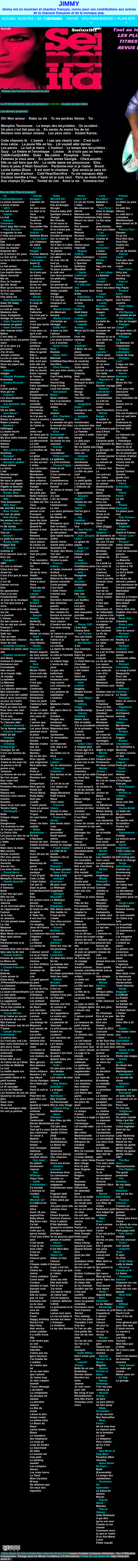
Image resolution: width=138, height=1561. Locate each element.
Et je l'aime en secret (13, 1016)
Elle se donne (38, 370)
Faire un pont (38, 700)
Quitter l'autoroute (36, 1119)
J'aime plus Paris (127, 1218)
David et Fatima (126, 532)
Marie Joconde (9, 275)
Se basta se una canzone (60, 442)
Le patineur (81, 1065)
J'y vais (55, 495)
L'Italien (121, 1013)
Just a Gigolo (104, 299)
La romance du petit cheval (83, 1024)
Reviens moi (37, 777)
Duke (37, 155)
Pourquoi (35, 514)
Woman (79, 694)
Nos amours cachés (37, 1067)
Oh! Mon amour (13, 118)
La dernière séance (37, 1403)
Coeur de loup (125, 355)
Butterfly (35, 621)
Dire (3, 587)
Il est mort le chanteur (51, 170)
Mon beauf (122, 602)
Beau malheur (59, 397)
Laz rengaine (124, 936)
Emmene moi (82, 884)
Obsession (81, 1187)
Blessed (55, 358)
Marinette (36, 471)
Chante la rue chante (104, 1526)
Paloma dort (58, 201)
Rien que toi (37, 786)
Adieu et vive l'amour (58, 1260)
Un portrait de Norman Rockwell (61, 286)
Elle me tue (7, 896)
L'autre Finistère (101, 252)
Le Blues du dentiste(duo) (58, 1140)
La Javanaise (124, 893)
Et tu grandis (8, 899)
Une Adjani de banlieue (105, 1214)
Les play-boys (83, 483)
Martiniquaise (124, 1071)
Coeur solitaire (39, 1276)
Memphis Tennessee (16, 126)
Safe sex (5, 633)
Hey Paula (122, 287)
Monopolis (102, 498)
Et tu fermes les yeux (13, 254)
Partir (77, 1224)
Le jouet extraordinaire (14, 991)
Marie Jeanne (104, 1150)
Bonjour (55, 1264)
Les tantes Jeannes (56, 1045)
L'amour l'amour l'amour (101, 1319)
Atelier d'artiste (39, 844)
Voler (99, 1187)
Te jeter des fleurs (61, 550)
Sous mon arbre (84, 1297)
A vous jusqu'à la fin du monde (84, 788)
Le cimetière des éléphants (38, 1437)
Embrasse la (124, 422)
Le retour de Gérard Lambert (126, 580)
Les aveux (102, 664)
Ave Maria (6, 658)
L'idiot (78, 205)
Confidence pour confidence (84, 568)
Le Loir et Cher (105, 651)
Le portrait (6, 615)
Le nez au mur (38, 462)
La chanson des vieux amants (84, 427)
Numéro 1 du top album (38, 1076)
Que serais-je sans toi (89, 170)
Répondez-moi (59, 728)
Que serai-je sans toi (81, 451)
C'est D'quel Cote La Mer (37, 877)
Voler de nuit (8, 642)
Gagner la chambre (80, 914)
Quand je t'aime (39, 1105)
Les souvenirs (83, 1108)
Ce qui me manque (36, 871)
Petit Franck (57, 795)
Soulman (6, 452)
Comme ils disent (11, 661)
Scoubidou (123, 823)
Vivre (86, 155)
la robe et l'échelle (61, 655)
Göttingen (6, 428)
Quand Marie (38, 523)
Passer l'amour (105, 1160)
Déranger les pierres (82, 834)
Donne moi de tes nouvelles (83, 858)
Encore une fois (60, 1003)
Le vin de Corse (84, 201)
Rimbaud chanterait (102, 724)
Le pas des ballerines (57, 672)
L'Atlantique (123, 440)
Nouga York (37, 217)
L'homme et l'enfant (37, 1192)
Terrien (78, 1313)
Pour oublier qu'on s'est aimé (104, 1444)
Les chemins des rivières (82, 1085)
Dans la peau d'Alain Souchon (24, 166)
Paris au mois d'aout (91, 177)
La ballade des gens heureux (59, 966)
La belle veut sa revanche (104, 917)
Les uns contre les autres (105, 482)
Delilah (120, 1236)
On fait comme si (11, 621)
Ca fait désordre (35, 1226)
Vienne (4, 446)
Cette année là (9, 976)
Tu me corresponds (58, 742)
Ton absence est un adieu (60, 255)
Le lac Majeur (104, 1303)
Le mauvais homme (103, 1122)
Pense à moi (58, 428)
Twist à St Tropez (36, 813)
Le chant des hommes (104, 1106)
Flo (118, 431)
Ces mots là (103, 566)
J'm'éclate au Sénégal (58, 323)
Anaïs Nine (123, 547)
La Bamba (102, 275)
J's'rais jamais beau (12, 921)
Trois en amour (39, 808)
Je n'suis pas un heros (85, 151)
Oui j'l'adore (123, 296)
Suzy (4, 151)
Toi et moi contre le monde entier (12, 1008)
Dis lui (100, 1236)
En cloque (122, 557)
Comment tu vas (84, 826)
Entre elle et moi (10, 1059)
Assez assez (82, 768)
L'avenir (37, 140)
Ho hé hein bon (105, 1426)
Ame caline (9, 144)
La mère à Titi (124, 566)
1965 (99, 988)
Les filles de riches (103, 1204)
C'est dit (5, 581)
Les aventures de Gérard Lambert (127, 586)
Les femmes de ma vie (14, 1092)
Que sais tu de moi (12, 951)
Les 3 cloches (59, 342)
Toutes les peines (122, 246)
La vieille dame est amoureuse (65, 162)
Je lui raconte (104, 1414)
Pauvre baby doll (61, 211)
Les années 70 (39, 997)
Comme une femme (57, 595)
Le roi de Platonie (11, 1089)
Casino (100, 997)
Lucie (99, 1539)
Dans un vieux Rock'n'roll (125, 1312)
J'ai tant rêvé (58, 1126)
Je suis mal (81, 948)
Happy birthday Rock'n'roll (39, 1321)
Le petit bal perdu (11, 538)
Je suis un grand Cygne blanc (84, 953)
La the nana (103, 220)
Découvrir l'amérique (122, 393)
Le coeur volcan (84, 1049)
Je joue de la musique (14, 599)
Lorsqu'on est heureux (83, 412)
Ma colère (52, 155)
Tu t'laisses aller (10, 722)
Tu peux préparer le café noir (61, 271)
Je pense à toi (105, 615)
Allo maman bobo (11, 330)
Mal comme (7, 850)
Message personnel (56, 831)
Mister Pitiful (38, 670)
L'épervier (80, 263)
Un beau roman (105, 765)
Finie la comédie (35, 402)
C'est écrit (91, 140)
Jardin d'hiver (59, 1129)
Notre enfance (38, 1071)
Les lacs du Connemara (103, 1131)
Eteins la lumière (10, 419)
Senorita (5, 863)
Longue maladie (101, 678)
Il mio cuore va (125, 850)
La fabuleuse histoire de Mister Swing (104, 808)
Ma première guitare (124, 816)
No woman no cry (11, 520)
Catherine (36, 312)
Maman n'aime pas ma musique (39, 746)
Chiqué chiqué (9, 817)
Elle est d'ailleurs (127, 413)
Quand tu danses (80, 387)
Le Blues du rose (126, 1224)
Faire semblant (39, 385)
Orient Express (59, 1215)
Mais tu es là (124, 446)
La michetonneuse (105, 923)
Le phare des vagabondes (82, 1070)
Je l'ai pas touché (11, 829)
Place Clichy (82, 1242)
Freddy (120, 835)
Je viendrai (7, 918)
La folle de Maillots (12, 1065)
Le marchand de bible (38, 1449)
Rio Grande (57, 220)
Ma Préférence (83, 1138)
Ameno (54, 413)
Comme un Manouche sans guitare (126, 1209)
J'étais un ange (105, 618)
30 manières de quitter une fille (105, 537)
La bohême (7, 679)
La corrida (56, 645)
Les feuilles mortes (81, 601)
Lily (118, 501)
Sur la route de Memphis (59, 240)
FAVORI (72, 18)
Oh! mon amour (10, 857)
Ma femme (6, 930)
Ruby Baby (37, 795)
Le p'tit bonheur (60, 462)
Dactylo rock (38, 1288)
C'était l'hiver (58, 590)
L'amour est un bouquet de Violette (105, 330)
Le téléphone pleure (12, 997)
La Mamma (7, 682)
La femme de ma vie (13, 774)
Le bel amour (8, 266)
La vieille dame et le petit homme (12, 1079)
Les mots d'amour (61, 339)
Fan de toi (102, 590)
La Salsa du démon (103, 1492)
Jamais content (10, 355)
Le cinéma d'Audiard (102, 1113)
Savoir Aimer (58, 541)
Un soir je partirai (11, 1111)
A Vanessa (7, 887)
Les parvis (9, 148)
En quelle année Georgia (58, 159)
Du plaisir (36, 1163)
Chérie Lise (103, 575)
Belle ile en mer (84, 1368)
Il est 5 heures (83, 468)
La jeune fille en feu (37, 144)
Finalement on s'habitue (39, 396)
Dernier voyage (105, 385)
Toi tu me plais (83, 1319)
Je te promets (83, 728)
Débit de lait (7, 734)
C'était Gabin (38, 881)
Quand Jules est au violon (60, 1061)
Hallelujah (80, 584)
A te (2, 385)
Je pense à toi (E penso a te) (10, 767)
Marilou (34, 752)
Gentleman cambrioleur (81, 464)
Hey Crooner (58, 1098)
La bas (78, 370)
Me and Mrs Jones (11, 508)
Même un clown (40, 633)
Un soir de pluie (10, 514)
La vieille (121, 1000)
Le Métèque (57, 887)
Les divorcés (104, 667)
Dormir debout (59, 609)
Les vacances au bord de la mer (104, 823)
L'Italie (4, 841)
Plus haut (122, 1105)
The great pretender (122, 1174)
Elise (119, 489)
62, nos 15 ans (105, 541)
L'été (3, 471)
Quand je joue (83, 1245)
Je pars (100, 1398)
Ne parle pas (37, 492)
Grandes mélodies (11, 759)
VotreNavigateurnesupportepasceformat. (51, 95)
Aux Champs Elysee (82, 650)
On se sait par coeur (13, 624)
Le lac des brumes (61, 1328)
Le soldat (56, 514)
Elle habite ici (58, 912)
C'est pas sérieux (35, 684)
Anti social (122, 1245)
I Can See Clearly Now (81, 629)
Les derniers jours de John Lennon (38, 1013)
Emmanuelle (124, 425)
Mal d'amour (8, 1022)
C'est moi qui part (11, 893)
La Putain (122, 997)
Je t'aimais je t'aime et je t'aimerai (58, 639)
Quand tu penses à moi (38, 528)
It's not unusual (126, 1239)
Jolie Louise (37, 596)
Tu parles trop (59, 266)
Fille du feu (81, 902)
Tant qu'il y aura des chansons (40, 1131)
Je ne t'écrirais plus (12, 906)
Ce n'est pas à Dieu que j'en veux (38, 318)
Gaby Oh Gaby (9, 302)
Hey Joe (79, 593)
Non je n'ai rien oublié (14, 694)
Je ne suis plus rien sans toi (39, 715)
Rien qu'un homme (12, 287)
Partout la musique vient (83, 1229)
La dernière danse (103, 1073)
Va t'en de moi (83, 1340)
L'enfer (34, 465)
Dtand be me (124, 1141)
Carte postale (58, 584)
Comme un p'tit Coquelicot (105, 1312)
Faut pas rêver (125, 260)
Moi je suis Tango (61, 1105)
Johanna (5, 771)
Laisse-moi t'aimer (103, 1256)
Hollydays (102, 906)
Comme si (6, 550)
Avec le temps (105, 211)
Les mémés (57, 933)
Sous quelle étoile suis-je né (104, 970)
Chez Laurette (105, 578)
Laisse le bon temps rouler (38, 1416)
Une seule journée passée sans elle (105, 844)
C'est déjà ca (8, 336)
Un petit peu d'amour (17, 173)
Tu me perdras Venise (67, 118)
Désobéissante (83, 850)
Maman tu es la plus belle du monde (105, 339)
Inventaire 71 (104, 609)
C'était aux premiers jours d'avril (13, 237)
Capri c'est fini (59, 1267)
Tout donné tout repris (103, 1287)
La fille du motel (36, 1410)
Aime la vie (70, 181)
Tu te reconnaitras (104, 1174)
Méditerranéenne (85, 217)
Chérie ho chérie (36, 1272)
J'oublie (79, 964)
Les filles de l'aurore (123, 1339)
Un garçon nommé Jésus (38, 1155)
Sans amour (37, 541)
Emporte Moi (8, 250)
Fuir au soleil (104, 593)
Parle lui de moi (10, 860)
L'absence (36, 930)
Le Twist (35, 1475)
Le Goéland (57, 1325)
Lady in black (124, 1264)
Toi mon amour (105, 376)
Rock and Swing (36, 607)
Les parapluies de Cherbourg (105, 865)
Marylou (35, 630)
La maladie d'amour (103, 1085)
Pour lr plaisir (58, 1221)
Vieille (120, 685)
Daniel (100, 584)
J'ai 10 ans (7, 351)
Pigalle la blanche (11, 486)
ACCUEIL (9, 18)
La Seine (121, 1273)
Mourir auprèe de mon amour (39, 653)
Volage (54, 293)
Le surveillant (104, 1138)
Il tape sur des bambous (125, 366)
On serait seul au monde (83, 1204)
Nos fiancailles (105, 1417)
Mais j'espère (124, 443)
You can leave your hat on (83, 638)
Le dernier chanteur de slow (37, 970)
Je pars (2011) (105, 1401)
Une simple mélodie (103, 978)
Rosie (53, 731)
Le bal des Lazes (102, 929)
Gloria (100, 896)
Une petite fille (39, 226)
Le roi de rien (104, 661)
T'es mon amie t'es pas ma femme (105, 1166)
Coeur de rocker (84, 823)
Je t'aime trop (38, 1377)
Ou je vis (121, 235)
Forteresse (102, 762)
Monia (120, 309)
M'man (34, 1481)
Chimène (121, 621)
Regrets (101, 1365)
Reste (33, 532)
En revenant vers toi (37, 1308)
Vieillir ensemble (36, 577)
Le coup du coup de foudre (39, 1443)
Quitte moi (122, 477)
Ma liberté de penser (58, 519)
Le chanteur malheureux (7, 987)
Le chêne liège (59, 661)
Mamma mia (81, 214)
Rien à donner (38, 538)
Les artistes (37, 1000)
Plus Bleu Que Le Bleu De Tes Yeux (39, 502)
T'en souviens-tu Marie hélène (39, 562)
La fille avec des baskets (103, 629)
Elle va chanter (9, 247)
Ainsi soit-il (103, 284)
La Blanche (123, 560)
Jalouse (5, 902)
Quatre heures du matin (105, 718)
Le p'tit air (102, 400)
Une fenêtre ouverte (123, 301)
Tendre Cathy (8, 808)
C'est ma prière (105, 1233)
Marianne (102, 682)
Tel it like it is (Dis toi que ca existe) (61, 246)
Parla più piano (125, 765)
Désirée (55, 1000)
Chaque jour (104, 759)
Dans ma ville (58, 1279)
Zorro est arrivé (60, 1163)
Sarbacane (57, 734)
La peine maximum (12, 201)
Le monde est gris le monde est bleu (61, 424)
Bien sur (35, 309)
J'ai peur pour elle (61, 1206)
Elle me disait (38, 358)
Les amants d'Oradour (37, 993)
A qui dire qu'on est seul (105, 1520)
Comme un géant (11, 324)
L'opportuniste (83, 492)
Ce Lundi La (103, 563)
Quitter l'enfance (84, 1273)
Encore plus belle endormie (11, 1051)
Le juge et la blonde (82, 1054)
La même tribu (39, 1420)
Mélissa (79, 1147)
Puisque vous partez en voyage (61, 843)
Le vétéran (102, 1147)
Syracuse (56, 1150)
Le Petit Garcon (126, 1010)
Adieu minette (125, 544)
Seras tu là (102, 514)
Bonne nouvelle (60, 581)
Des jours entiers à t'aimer (84, 846)
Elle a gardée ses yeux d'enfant (104, 1248)
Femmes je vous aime (17, 159)
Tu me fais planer (102, 730)
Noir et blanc (58, 526)
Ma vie (4, 278)
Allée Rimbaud (105, 1515)
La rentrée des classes (39, 960)
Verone (120, 805)
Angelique (102, 875)
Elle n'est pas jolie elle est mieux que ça (38, 364)
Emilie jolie (81, 881)
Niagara (79, 1175)
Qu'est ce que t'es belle (104, 372)
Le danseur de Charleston (125, 344)
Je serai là (102, 1056)
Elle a (33, 355)
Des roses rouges (102, 311)
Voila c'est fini (125, 1120)
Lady (33, 719)
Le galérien (57, 459)
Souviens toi (58, 547)
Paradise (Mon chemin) (105, 1458)
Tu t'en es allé (83, 1328)
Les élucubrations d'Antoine (11, 399)
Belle (3, 814)
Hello (99, 263)
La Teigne (122, 569)
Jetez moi (36, 431)
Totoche (35, 569)
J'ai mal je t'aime (60, 1291)
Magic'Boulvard (60, 792)
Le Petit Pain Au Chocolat (84, 663)
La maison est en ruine (105, 641)
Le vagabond (8, 1000)
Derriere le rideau (80, 840)
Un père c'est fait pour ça (20, 129)
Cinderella (36, 688)
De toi (54, 961)
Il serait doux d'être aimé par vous (59, 1199)
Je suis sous (38, 208)
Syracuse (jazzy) (60, 1153)
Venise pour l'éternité (81, 246)
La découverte (39, 440)
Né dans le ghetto (11, 480)
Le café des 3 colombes (124, 216)
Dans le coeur (38, 348)
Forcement (81, 906)
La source (80, 321)
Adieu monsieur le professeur (84, 259)
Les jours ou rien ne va (14, 835)
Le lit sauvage (9, 1086)
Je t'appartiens (59, 1013)
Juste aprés (81, 367)
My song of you (84, 1392)
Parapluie (71, 155)
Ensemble (6, 379)
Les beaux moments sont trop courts (59, 679)
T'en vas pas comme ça (104, 1388)
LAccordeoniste (60, 336)
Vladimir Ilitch (104, 1184)
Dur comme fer (59, 612)
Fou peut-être (82, 909)
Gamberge (36, 407)
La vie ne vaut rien (11, 358)
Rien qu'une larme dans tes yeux (105, 1279)
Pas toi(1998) (82, 379)
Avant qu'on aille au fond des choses (84, 777)
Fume (33, 1316)
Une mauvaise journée (83, 614)
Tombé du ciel (48, 181)
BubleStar (80, 1371)
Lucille (100, 829)
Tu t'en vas (7, 293)
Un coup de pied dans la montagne (103, 737)
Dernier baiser (83, 1374)
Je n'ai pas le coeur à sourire (39, 418)
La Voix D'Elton (39, 964)
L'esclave (122, 961)
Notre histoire (38, 495)
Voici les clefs (59, 976)
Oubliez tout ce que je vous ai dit (105, 694)
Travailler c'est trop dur (83, 1324)
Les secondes (38, 468)
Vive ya (5, 532)
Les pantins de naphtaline (59, 693)
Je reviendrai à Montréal (125, 748)
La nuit (4, 217)
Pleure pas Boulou (122, 467)
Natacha (79, 373)
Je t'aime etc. (82, 958)
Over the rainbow (79, 338)
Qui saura (102, 1273)
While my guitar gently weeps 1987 (126, 1154)
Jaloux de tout (83, 939)
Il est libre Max (59, 1248)
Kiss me (5, 557)
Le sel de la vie (59, 783)
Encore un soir (83, 358)
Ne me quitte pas (85, 446)
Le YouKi (121, 694)
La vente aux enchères (58, 1018)
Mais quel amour (10, 936)
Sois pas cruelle (35, 800)
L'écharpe (56, 1322)
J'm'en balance (59, 1297)
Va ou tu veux (38, 572)
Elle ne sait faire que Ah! (20, 162)
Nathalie (55, 1049)
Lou (2, 844)
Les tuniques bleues (38, 1468)
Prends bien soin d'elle (14, 948)
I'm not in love (9, 211)
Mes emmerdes (10, 691)
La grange (122, 1380)
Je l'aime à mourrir (62, 633)
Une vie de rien (83, 1334)
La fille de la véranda (81, 993)
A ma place (7, 416)
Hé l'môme (36, 410)
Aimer (120, 798)
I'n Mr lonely (8, 526)
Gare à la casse (84, 918)
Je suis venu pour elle (82, 1388)
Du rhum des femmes (124, 1067)
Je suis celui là (125, 1095)
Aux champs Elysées (17, 181)
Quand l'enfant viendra (125, 473)
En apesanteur (9, 590)
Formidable (7, 667)
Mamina (101, 1506)
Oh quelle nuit (125, 820)
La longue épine (84, 1007)
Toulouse (35, 220)
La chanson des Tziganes (40, 935)
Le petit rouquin (101, 656)
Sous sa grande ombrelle (84, 1302)
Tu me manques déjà (87, 173)
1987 (3, 563)
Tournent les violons (82, 399)
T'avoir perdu (38, 805)
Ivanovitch (80, 930)
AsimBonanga (83, 710)
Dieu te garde (38, 351)
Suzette (34, 612)
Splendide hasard (102, 519)
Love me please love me (105, 960)
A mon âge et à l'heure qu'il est (84, 751)
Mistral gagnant (126, 599)
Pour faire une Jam (12, 710)
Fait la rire (56, 1285)
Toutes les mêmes (122, 828)
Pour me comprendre (103, 503)
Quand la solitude (35, 1110)
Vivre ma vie (37, 587)
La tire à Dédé (124, 572)
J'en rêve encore (60, 921)
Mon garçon (37, 1062)
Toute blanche (125, 985)
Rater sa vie (38, 118)
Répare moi (7, 792)
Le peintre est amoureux (124, 950)
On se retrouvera (61, 765)
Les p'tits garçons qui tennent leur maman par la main (38, 1040)
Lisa (53, 700)
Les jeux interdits (79, 607)
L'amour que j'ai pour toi (38, 724)
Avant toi (6, 572)
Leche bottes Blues (16, 170)
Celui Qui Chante (102, 436)
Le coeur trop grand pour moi (84, 1045)
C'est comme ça (60, 474)
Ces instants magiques (58, 1183)
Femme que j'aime (81, 555)
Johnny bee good (11, 875)
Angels (120, 737)
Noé (76, 1178)
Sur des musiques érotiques (61, 1232)
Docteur (79, 853)
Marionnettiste (125, 449)
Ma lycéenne (124, 333)
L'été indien (81, 670)
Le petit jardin (83, 480)
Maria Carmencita (103, 494)
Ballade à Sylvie (102, 203)
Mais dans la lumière (104, 1263)
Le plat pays (82, 440)
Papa (3, 939)
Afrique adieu (104, 991)
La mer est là (8, 257)
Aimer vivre (81, 719)
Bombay (101, 550)
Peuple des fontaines (57, 721)
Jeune (120, 1221)
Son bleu (121, 606)
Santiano (80, 266)
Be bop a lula (58, 875)
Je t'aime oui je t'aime (14, 1062)
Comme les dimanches (37, 693)
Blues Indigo (82, 798)
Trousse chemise (11, 719)
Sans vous (7, 1101)
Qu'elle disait (8, 284)
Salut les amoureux (80, 678)
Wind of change (126, 860)
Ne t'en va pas (9, 777)
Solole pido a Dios (61, 544)
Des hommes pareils (58, 604)
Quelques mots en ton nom (84, 1263)
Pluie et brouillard (36, 773)
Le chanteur (37, 278)
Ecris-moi (122, 410)
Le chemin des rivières (83, 1036)
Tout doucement (10, 501)
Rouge (78, 391)
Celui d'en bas (9, 569)
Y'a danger (57, 296)
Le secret (35, 1019)
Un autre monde (126, 1117)
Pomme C (6, 627)
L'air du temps (59, 498)
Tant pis (121, 783)
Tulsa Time (36, 1178)
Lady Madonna (125, 1135)
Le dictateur (7, 1083)
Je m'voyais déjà (10, 673)
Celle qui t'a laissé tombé (38, 1232)
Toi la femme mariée (13, 728)
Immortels (6, 306)
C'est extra (102, 214)
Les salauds (103, 670)
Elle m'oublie (82, 722)
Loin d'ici (102, 673)
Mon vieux (36, 489)
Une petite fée (83, 1331)
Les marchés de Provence (60, 1039)
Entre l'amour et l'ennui (38, 375)
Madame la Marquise (122, 522)
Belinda (5, 973)
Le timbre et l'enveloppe (31, 151)
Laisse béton (124, 563)
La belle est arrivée (81, 981)
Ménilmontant (124, 220)
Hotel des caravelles (80, 926)
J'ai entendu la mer (12, 826)
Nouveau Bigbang (80, 1183)
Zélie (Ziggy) (104, 526)
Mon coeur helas (84, 1160)
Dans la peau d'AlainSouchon (40, 889)
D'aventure (123, 906)
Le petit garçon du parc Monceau (39, 982)
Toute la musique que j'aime (82, 737)
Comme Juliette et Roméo (102, 890)
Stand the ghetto (10, 489)
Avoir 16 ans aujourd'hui (37, 1214)
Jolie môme (103, 217)
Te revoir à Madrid (36, 1137)
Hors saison (57, 621)
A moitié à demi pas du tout (104, 422)
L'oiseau (5, 618)
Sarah (119, 1019)
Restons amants (84, 1279)
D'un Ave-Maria (105, 1536)
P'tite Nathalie (59, 1224)
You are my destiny (123, 277)
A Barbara (36, 838)
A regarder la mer (11, 232)
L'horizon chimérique (81, 1122)
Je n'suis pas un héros (38, 274)
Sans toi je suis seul (56, 177)
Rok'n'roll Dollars (127, 1356)
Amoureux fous (60, 1172)
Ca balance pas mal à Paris (105, 430)
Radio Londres (9, 422)
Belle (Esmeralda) (103, 1471)
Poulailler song (9, 361)
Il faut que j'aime (102, 604)
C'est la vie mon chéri (36, 1247)
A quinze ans (8, 1037)
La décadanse (125, 890)
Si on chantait (83, 1285)
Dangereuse (7, 823)
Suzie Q (35, 263)
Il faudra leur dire (61, 624)
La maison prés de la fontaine (105, 1431)
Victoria (101, 1181)
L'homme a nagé (84, 1117)
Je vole (100, 1068)
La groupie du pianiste (105, 451)
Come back (37, 1279)
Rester (78, 1276)
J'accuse (101, 1031)
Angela (78, 756)
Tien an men (8, 636)
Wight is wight (105, 749)
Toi (90, 118)
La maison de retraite (104, 816)
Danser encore (9, 584)
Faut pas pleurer (35, 390)
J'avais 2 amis (38, 710)
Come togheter (125, 1126)
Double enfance (84, 863)
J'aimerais (36, 413)
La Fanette (81, 431)
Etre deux (102, 587)
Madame (5, 927)
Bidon (4, 333)
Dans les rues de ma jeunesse (60, 947)
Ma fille (120, 1016)
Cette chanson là (14, 140)
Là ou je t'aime (39, 955)
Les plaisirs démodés (13, 688)
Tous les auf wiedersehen (124, 981)
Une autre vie (8, 296)
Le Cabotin (7, 685)
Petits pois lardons (81, 1238)
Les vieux (80, 443)
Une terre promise (61, 275)
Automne (80, 771)
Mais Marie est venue (13, 933)
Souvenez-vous (84, 1307)
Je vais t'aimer (105, 1059)
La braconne (124, 927)
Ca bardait (36, 1187)
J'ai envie (56, 1288)
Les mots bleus (10, 869)
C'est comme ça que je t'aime (104, 1227)
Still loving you (125, 857)
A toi (77, 645)
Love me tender (60, 388)
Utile (77, 1337)
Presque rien (58, 725)
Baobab (35, 860)
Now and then (124, 1138)
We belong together (122, 727)
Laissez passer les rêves (105, 457)
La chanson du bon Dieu (125, 436)
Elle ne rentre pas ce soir (38, 1296)
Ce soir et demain (11, 566)
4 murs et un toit (10, 459)
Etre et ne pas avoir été (104, 1018)
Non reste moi (9, 780)
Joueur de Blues (102, 794)
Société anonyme (61, 235)
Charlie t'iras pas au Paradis (61, 996)
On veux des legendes (37, 1489)
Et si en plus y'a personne (10, 347)
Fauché (34, 1313)
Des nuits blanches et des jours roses (14, 1045)
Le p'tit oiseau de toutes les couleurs (61, 1031)
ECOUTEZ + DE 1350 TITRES (40, 18)
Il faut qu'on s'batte (57, 917)
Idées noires (8, 465)
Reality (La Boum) (122, 641)
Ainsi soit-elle (38, 673)
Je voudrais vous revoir (81, 363)
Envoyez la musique (36, 381)
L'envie (78, 731)
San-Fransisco (105, 410)
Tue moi (55, 554)
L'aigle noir (7, 434)
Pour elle (121, 676)
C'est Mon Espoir (80, 819)
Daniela (34, 1291)
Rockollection (83, 1395)
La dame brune (9, 431)
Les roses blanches (12, 495)
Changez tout (104, 774)
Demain (121, 232)
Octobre (55, 716)
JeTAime (101, 909)
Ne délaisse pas (40, 1484)
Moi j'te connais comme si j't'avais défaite (84, 1154)
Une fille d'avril (83, 1398)
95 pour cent (58, 884)
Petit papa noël (125, 1230)
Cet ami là (36, 884)
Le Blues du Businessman (9, 963)
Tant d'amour (82, 1310)
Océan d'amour (10, 853)
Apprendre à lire (84, 759)
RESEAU (54, 18)
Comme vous (104, 581)
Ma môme (80, 532)
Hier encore (7, 670)
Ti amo (120, 1255)
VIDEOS (107, 18)
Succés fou (7, 866)
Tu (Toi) (120, 1258)
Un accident (88, 126)
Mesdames (36, 474)
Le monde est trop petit (38, 1455)
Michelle (55, 970)
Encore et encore (61, 615)
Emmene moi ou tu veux (38, 1302)
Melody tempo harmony (9, 476)
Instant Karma (86, 133)
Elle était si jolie (10, 244)
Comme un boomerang (123, 871)
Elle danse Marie (60, 814)
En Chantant (104, 1013)
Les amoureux (83, 1080)
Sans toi (121, 480)
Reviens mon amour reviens (22, 133)
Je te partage (124, 924)
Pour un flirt (103, 707)
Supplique (56, 890)
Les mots (102, 1377)
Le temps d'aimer (80, 1113)
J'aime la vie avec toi (13, 762)
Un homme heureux (123, 1361)
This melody (82, 1316)
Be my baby (123, 1184)
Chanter (55, 477)
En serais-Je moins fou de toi (66, 129)
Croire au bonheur (35, 344)
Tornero (79, 278)
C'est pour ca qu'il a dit (38, 332)
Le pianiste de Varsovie (59, 1024)
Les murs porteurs (62, 511)
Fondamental (8, 596)
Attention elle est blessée (104, 546)
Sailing (120, 789)
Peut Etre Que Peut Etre (125, 240)
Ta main (35, 1126)
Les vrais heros (39, 1472)
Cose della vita (59, 437)
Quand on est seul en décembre (61, 531)
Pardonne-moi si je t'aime (71, 166)
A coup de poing (36, 304)
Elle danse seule (60, 909)
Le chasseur (104, 648)
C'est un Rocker (35, 1253)
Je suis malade (125, 915)
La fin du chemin (101, 635)
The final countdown (57, 451)
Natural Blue (104, 1294)
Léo (32, 976)
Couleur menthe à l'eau (18, 177)
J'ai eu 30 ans (83, 933)
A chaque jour (83, 746)
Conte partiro (8, 388)
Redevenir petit (105, 1209)
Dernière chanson (61, 599)
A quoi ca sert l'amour (59, 332)
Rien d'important (37, 782)
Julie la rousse (125, 630)
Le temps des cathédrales (104, 1477)
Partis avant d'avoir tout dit (125, 461)
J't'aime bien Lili (126, 330)
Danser (78, 829)
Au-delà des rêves (61, 958)
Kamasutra (103, 912)
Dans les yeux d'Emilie (83, 656)
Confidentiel (82, 355)
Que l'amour (37, 1114)
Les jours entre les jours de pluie (83, 1102)
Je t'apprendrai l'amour (9, 911)
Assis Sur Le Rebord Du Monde (61, 577)
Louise (58, 151)
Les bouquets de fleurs (38, 1005)
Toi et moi (6, 716)
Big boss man (38, 1221)
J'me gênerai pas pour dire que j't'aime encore (126, 1325)
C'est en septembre (57, 990)
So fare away (104, 1405)
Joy (52, 780)
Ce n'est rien (82, 814)
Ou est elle (81, 1215)
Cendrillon (122, 1114)
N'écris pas (81, 1166)
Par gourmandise (11, 704)
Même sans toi (125, 1374)
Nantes (4, 443)
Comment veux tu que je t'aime (105, 1532)
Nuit (76, 376)
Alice (33, 1209)
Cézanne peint (105, 440)
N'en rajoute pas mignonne (39, 761)
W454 (99, 1190)
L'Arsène (80, 477)
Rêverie (79, 232)
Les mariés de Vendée (38, 1030)
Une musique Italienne (38, 1149)
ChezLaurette (90, 159)
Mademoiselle (83, 1135)
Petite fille (6, 783)
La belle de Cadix (103, 323)
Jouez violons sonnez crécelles (85, 969)
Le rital (4, 924)
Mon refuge (81, 1163)
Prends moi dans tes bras (38, 519)
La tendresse (38, 446)
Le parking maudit (36, 1462)
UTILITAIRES (91, 18)
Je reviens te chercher (58, 1008)
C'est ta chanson (101, 571)
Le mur (54, 508)
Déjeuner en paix (126, 1089)
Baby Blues (37, 1218)
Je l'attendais (104, 612)
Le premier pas (105, 1199)
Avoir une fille (124, 801)
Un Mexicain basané (58, 314)
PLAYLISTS (126, 18)
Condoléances (59, 480)
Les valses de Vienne (59, 788)
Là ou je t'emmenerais (58, 503)
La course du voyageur (104, 623)
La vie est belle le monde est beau (61, 1318)
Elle (2, 241)
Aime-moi (6, 884)
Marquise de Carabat (82, 1143)
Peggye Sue (7, 544)
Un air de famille (126, 250)
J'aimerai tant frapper (38, 705)
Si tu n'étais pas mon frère (60, 231)
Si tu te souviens (10, 290)
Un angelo (80, 281)
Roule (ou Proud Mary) (37, 791)
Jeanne (79, 1383)
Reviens (35, 535)
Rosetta (5, 801)
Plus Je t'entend (10, 281)
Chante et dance (102, 240)
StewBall (79, 269)
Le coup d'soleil (126, 670)
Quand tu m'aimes (11, 713)
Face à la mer (8, 593)
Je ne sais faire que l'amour (39, 1373)
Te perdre (56, 250)
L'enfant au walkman (81, 1061)
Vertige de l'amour (11, 318)
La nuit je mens (32, 148)
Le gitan (35, 456)
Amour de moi (38, 841)
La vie (100, 645)
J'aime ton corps (84, 936)
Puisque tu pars (84, 382)
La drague (56, 1089)
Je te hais (6, 915)
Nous (77, 223)
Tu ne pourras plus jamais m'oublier (62, 1238)
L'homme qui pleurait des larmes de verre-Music (104, 944)
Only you (121, 272)
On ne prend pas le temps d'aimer (126, 454)
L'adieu (34, 939)
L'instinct (55, 148)
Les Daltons (81, 667)
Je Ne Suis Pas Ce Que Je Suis (105, 1042)
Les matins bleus (11, 272)
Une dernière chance (13, 639)
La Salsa (5, 468)
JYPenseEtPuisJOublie (14, 982)
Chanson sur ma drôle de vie (126, 1284)
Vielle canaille (59, 290)
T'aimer (5, 1028)
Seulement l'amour (36, 1168)
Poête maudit (104, 1542)
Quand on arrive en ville (38, 283)
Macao (100, 1496)
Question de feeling (123, 681)
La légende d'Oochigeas (124, 779)
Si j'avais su (37, 544)
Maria (119, 1300)
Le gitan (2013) (39, 459)
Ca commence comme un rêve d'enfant (84, 808)
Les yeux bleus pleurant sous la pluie (39, 731)
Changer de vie (9, 749)
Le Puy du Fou (39, 988)
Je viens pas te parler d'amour (39, 436)
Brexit (99, 166)
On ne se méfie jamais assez (83, 1198)
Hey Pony (36, 1325)
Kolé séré (122, 370)
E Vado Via (36, 915)
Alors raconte (58, 985)
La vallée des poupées (104, 1100)
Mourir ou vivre (84, 220)
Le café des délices (123, 210)
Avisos (78, 783)
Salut (77, 673)
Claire (54, 1276)
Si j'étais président (62, 973)
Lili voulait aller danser (73, 144)
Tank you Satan (105, 229)
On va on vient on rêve (83, 1211)
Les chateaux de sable (38, 243)
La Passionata (59, 1101)
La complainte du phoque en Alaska (38, 1395)
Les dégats (81, 1089)
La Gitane (36, 942)
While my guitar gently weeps (126, 1146)
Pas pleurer (81, 226)
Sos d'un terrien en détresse (36, 290)
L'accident (36, 1389)
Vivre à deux (37, 581)
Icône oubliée (38, 1331)
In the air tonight (126, 321)
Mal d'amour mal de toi (14, 1025)
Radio (99, 964)
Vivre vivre (57, 801)
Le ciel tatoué (82, 1040)
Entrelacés (36, 697)
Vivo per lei (7, 391)
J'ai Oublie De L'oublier (38, 1361)
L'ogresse (122, 964)
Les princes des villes (103, 476)
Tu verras (36, 223)
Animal (54, 572)
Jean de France (39, 927)
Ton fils (79, 394)
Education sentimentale (104, 396)
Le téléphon (103, 1438)
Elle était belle (59, 1282)
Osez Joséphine (10, 315)
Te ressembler (59, 737)
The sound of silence (124, 1045)
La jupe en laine (84, 1003)
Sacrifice (55, 364)
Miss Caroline (38, 1478)
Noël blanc (81, 312)
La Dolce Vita (8, 832)
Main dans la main (11, 847)
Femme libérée (39, 254)
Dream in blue (59, 811)
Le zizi (120, 498)
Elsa (96, 162)
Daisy (4, 820)
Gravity (79, 700)
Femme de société (11, 958)
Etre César (36, 906)
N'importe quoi (59, 523)
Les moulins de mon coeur (105, 858)
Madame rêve (8, 312)
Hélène (78, 921)
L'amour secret (39, 951)
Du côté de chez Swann (37, 641)
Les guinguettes (10, 269)
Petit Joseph (82, 1233)
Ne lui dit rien (38, 756)
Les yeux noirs (59, 133)
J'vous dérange (39, 1386)
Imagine (79, 688)
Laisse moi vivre (60, 1313)
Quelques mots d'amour (105, 510)
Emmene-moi (93, 181)
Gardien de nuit (60, 618)
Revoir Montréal (40, 1123)
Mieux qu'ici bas (84, 330)
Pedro (78, 229)
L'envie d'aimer (10, 205)
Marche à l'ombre (127, 596)
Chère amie (103, 355)
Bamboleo (56, 1111)
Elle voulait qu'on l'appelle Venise (83, 875)
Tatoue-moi (103, 1346)
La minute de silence (104, 464)
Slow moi (6, 1105)
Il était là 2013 (104, 1028)
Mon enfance (38, 480)
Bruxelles (102, 554)
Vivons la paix (59, 560)
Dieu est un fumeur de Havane (123, 878)
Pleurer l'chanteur (102, 702)
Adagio (4, 373)
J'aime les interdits (36, 1348)
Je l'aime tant (58, 1294)
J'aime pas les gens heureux (39, 1354)
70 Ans (34, 835)
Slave (53, 798)
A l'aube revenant (61, 569)
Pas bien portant (60, 869)
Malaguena (7, 740)
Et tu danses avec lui (13, 554)
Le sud (100, 1435)
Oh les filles (7, 410)
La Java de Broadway (103, 1079)
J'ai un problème (84, 725)
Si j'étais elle (82, 1282)
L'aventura (57, 419)
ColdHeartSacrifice (62, 361)
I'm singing (37, 924)
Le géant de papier (81, 543)
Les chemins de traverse (60, 687)
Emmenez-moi (9, 664)
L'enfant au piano (123, 944)
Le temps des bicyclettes (55, 126)
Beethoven (102, 994)
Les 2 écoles (104, 1126)
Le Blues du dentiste (57, 1146)
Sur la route (57, 924)
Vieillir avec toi (59, 557)
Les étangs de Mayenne (38, 1024)
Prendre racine (9, 630)
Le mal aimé (7, 994)
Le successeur (105, 1135)
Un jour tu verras (102, 1327)
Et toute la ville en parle (39, 911)
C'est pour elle (125, 388)
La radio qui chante (123, 1370)
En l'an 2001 (123, 428)
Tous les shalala (10, 1003)
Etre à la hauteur (60, 400)
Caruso (55, 471)
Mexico (100, 345)
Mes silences (38, 477)
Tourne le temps (36, 1143)
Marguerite (122, 673)
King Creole (57, 385)
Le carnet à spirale (123, 1333)
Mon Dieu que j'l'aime (124, 1345)
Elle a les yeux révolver (105, 360)
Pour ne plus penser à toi (38, 510)
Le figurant (103, 1117)
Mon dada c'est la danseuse (125, 975)
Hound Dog (57, 382)
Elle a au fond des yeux (83, 868)
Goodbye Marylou (101, 901)
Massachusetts (125, 1166)
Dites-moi (102, 777)
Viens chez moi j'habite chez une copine (126, 612)
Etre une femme (101, 1024)
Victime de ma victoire (105, 1351)
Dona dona (7, 979)
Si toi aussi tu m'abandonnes (59, 225)
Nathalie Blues (39, 235)
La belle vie (123, 811)
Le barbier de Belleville (124, 1005)
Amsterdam (81, 422)
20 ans (120, 379)
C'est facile (37, 1242)
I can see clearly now (63, 140)
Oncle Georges (39, 1080)
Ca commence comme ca (59, 1177)
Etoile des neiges (127, 1056)
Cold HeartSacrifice (52, 173)
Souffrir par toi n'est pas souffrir (83, 1291)
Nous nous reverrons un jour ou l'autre (13, 699)
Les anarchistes (103, 225)
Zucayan (79, 1349)
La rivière (102, 1095)
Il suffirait (122, 994)
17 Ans (4, 970)
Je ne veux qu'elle (103, 366)
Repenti (121, 538)
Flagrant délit (58, 1193)
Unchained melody (122, 715)
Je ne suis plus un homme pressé (105, 1049)
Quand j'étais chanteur (104, 712)
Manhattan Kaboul (122, 592)
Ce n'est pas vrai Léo (13, 1040)
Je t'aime (35, 422)
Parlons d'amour (60, 1218)
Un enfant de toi (126, 315)
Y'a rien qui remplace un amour (58, 303)
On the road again (11, 483)
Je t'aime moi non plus (124, 886)
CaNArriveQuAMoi (15, 155)
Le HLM (121, 575)
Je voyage (6, 676)
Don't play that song (13, 226)
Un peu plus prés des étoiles (61, 1070)
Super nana (103, 838)
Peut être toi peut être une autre (38, 1098)
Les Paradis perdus (12, 838)
